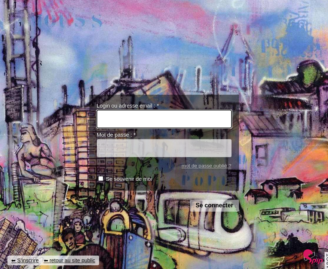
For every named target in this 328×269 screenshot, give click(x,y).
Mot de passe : (116, 135)
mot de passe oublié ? (206, 165)
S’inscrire (28, 260)
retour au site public (72, 260)
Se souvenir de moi (129, 179)
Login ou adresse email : (128, 106)
